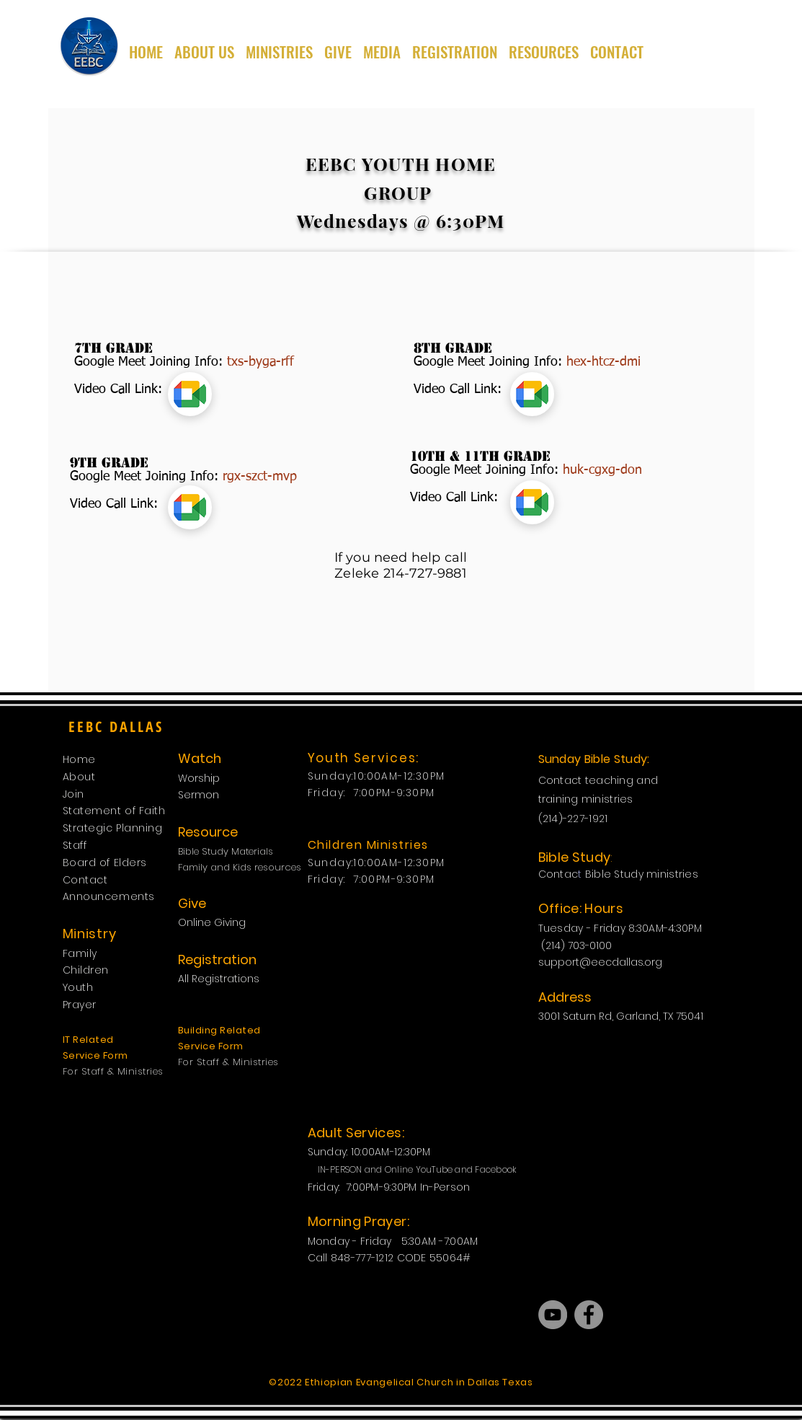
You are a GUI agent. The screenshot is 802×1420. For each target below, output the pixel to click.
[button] (279, 45)
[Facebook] (588, 1314)
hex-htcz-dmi (603, 362)
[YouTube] (552, 1314)
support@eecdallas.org (600, 962)
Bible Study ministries (641, 874)
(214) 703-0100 (578, 945)
